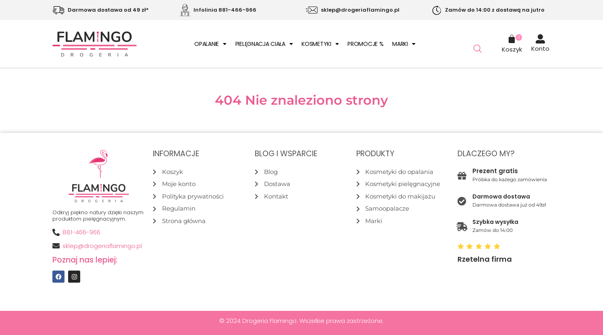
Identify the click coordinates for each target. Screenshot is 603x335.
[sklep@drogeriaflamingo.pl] (312, 10)
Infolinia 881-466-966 (224, 10)
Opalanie (210, 44)
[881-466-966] (56, 232)
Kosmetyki (320, 44)
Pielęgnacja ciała (264, 44)
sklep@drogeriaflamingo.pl (360, 10)
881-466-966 (81, 232)
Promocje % (365, 44)
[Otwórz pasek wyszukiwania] (478, 48)
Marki (403, 44)
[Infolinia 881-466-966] (185, 10)
